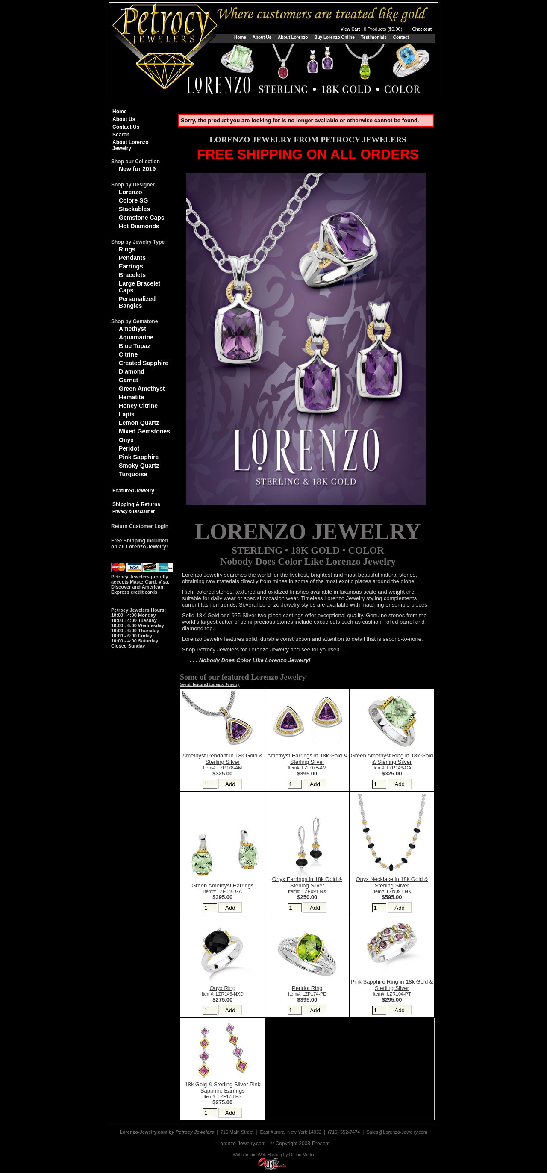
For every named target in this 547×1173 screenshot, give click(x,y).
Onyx (126, 439)
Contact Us (125, 127)
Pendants (132, 257)
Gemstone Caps (142, 217)
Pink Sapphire (139, 457)
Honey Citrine (138, 405)
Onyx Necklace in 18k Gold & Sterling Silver (392, 882)
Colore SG (133, 200)
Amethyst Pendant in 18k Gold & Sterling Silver (222, 758)
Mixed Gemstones (144, 431)
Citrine (128, 354)
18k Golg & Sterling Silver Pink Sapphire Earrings (222, 1087)
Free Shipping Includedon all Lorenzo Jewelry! (139, 544)
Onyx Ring (222, 988)
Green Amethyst (142, 388)
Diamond (131, 371)
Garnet (128, 380)
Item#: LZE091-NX (307, 891)
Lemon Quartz (139, 422)
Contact (401, 37)
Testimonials (373, 37)
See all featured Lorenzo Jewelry (210, 684)
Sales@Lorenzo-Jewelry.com (397, 1132)
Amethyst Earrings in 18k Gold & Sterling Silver (307, 758)
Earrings (131, 266)
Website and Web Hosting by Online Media (273, 1154)
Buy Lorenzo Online (334, 37)
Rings (127, 249)
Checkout (422, 29)
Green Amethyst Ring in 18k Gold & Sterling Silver (392, 758)
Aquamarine (136, 337)
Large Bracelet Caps (139, 287)
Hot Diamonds (139, 226)
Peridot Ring (307, 988)
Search (120, 135)
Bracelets (132, 274)
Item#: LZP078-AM (222, 767)
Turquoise (133, 474)
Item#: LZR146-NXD (223, 993)
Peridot (129, 448)
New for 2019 (137, 168)
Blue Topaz (134, 345)
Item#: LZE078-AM (307, 767)
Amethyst (132, 328)
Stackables (134, 209)
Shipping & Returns (136, 504)
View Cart (372, 29)
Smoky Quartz (139, 465)
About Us (262, 37)
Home (240, 37)
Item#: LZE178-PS (222, 1096)
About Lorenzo (293, 37)
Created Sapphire (143, 363)
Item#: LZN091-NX (392, 891)
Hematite (131, 397)
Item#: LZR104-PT (392, 993)
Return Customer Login (139, 526)
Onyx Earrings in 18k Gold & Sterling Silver (307, 882)
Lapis (127, 414)
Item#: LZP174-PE (307, 993)
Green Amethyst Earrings (222, 885)
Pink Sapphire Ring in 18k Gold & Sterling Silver (392, 984)
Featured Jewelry (133, 491)
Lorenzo (130, 192)
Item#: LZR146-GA (392, 767)
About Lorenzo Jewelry (130, 145)
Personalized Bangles (137, 302)
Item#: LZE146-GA (222, 891)
